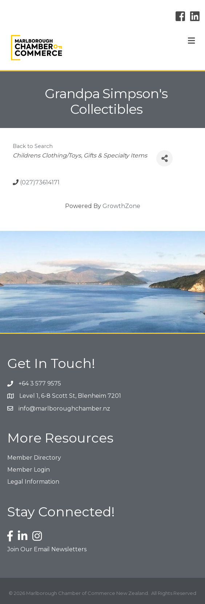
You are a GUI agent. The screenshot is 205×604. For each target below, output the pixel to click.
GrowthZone (121, 206)
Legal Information (33, 481)
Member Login (28, 469)
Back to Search (33, 146)
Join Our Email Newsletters (47, 549)
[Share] (164, 158)
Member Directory (34, 457)
